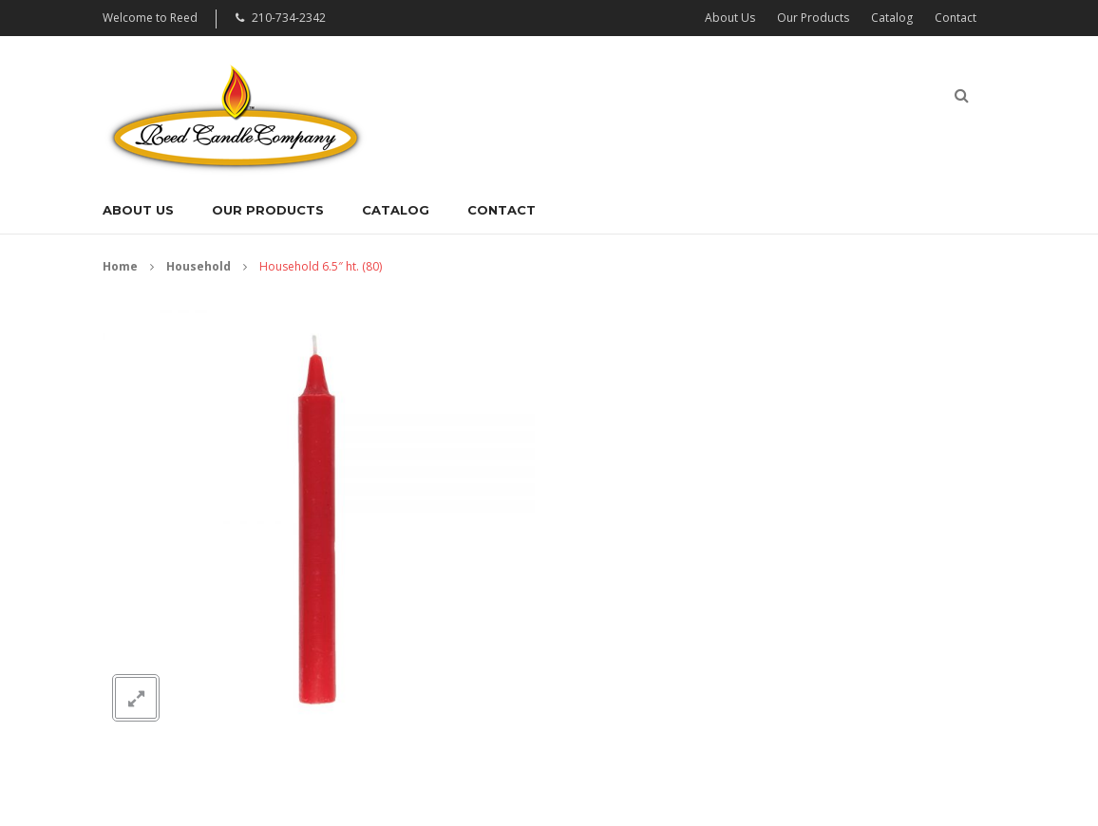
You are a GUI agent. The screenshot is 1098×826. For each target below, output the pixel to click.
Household (198, 266)
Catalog (892, 17)
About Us (730, 17)
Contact (955, 17)
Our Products (813, 17)
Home (120, 266)
